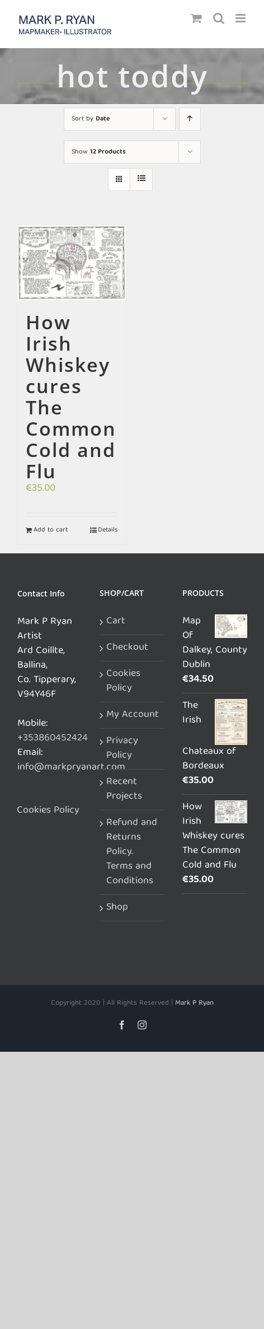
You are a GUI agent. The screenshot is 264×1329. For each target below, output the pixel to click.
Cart (115, 621)
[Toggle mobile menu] (241, 18)
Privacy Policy (122, 748)
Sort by (91, 119)
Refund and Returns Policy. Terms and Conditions (131, 852)
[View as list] (141, 179)
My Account (132, 715)
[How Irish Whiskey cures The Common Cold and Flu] (71, 263)
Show (99, 152)
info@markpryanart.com (71, 767)
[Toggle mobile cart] (196, 18)
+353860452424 (52, 738)
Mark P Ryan (194, 1003)
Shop (117, 908)
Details (107, 530)
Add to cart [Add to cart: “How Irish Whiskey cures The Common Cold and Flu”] (51, 530)
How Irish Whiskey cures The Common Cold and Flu (71, 396)
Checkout (127, 648)
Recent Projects (124, 789)
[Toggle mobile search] (218, 18)
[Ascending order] (190, 119)
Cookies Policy (48, 811)
